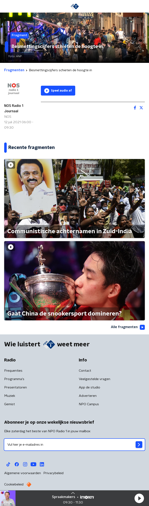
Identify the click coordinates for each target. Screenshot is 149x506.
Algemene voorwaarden (22, 473)
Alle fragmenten (128, 327)
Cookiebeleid (13, 484)
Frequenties (13, 370)
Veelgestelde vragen (94, 379)
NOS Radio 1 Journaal (13, 108)
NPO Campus (89, 404)
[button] (139, 498)
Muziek (9, 395)
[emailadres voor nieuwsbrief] (74, 444)
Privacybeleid (53, 473)
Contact (85, 370)
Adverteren (88, 395)
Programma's (14, 379)
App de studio (89, 387)
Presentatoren (15, 387)
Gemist (9, 404)
